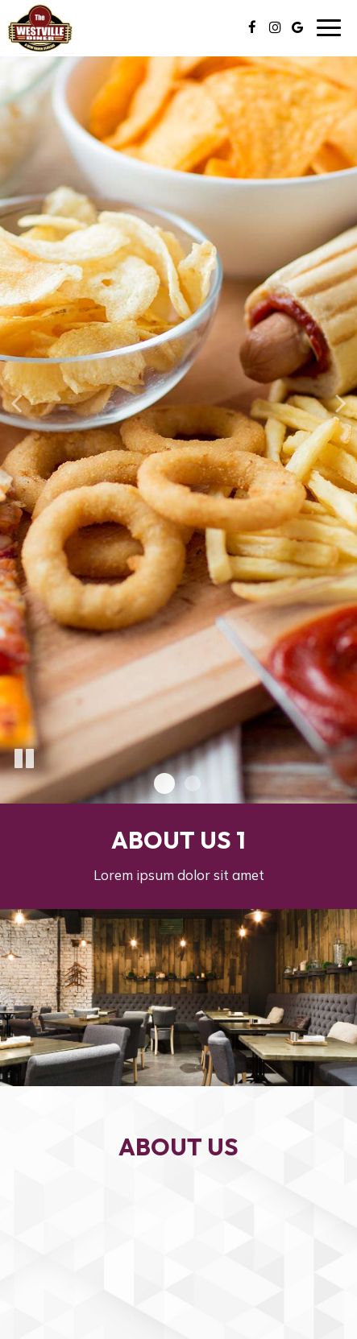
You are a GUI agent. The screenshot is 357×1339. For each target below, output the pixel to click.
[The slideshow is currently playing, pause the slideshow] (24, 759)
